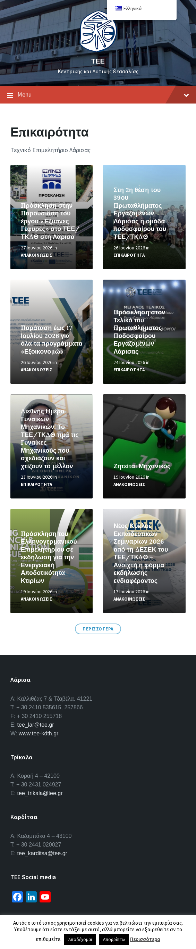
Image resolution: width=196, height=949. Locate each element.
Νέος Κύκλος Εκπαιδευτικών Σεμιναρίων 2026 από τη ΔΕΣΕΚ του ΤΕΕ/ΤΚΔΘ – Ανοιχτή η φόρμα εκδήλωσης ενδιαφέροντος (140, 553)
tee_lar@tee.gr (35, 725)
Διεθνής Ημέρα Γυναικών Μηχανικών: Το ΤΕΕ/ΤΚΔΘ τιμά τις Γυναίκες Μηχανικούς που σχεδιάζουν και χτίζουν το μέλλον (50, 438)
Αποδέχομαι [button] (80, 939)
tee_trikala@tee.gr (40, 793)
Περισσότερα (145, 939)
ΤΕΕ (98, 61)
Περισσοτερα (98, 629)
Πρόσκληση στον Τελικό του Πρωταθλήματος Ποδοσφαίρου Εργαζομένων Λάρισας (139, 331)
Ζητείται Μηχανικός (141, 466)
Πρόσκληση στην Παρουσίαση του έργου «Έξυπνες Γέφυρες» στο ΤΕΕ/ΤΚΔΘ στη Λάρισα (50, 221)
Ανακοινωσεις (36, 255)
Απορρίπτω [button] (114, 939)
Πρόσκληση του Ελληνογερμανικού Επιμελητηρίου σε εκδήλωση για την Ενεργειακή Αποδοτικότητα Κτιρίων (49, 557)
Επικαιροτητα (129, 255)
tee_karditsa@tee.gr (42, 853)
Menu (98, 94)
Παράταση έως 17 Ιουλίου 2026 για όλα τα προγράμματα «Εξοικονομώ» (51, 339)
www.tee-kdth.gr (39, 733)
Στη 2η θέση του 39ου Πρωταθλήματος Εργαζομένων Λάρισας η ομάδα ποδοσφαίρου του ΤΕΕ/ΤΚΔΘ (139, 213)
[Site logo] (98, 50)
